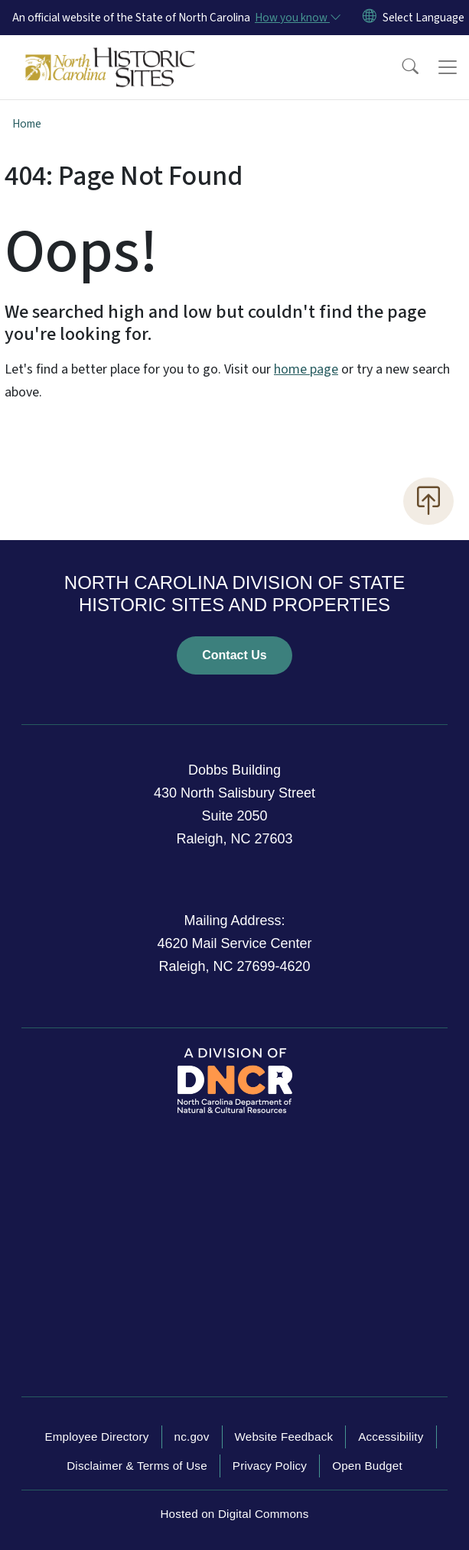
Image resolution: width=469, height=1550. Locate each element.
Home (26, 123)
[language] (423, 17)
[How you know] (296, 17)
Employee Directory (96, 1436)
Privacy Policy (270, 1465)
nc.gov (192, 1436)
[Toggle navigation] (447, 67)
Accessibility (390, 1436)
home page (306, 369)
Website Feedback (284, 1436)
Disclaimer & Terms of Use (137, 1465)
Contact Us (234, 655)
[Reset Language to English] (369, 17)
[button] (400, 67)
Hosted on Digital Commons (234, 1513)
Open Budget (367, 1465)
